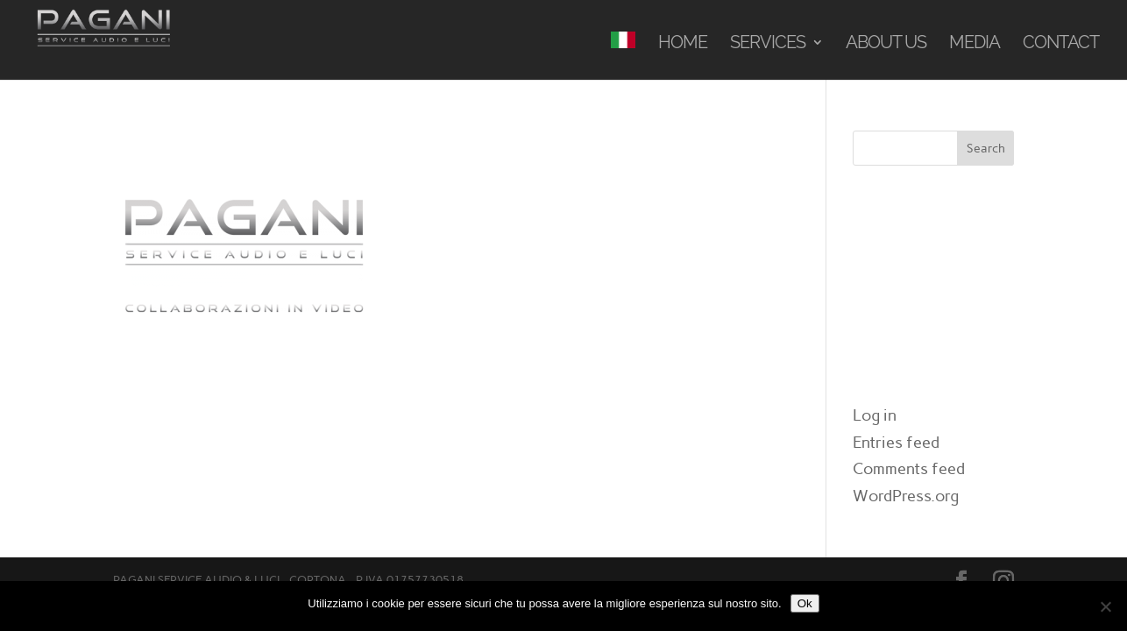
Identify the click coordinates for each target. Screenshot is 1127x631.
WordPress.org (906, 496)
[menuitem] (623, 56)
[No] (1105, 606)
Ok (804, 603)
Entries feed (896, 442)
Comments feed (909, 469)
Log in (875, 415)
